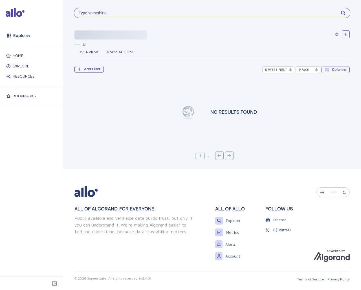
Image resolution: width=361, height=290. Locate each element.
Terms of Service (310, 279)
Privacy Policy (338, 279)
